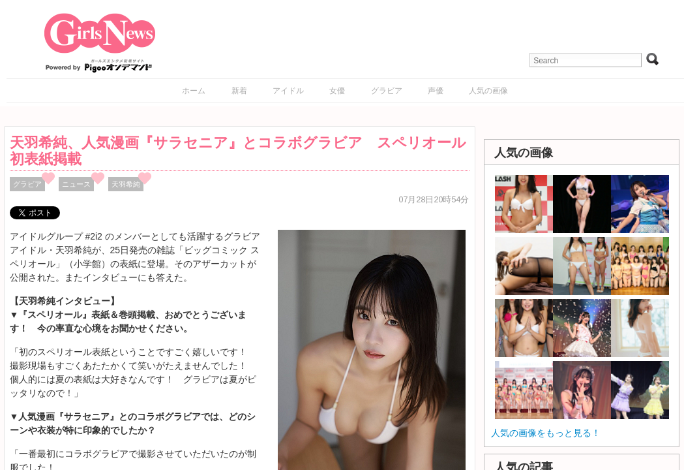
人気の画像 (488, 90)
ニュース (76, 184)
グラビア (386, 90)
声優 (435, 90)
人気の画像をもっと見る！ (546, 433)
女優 (337, 90)
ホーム (193, 90)
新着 (239, 90)
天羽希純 (126, 184)
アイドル (288, 90)
